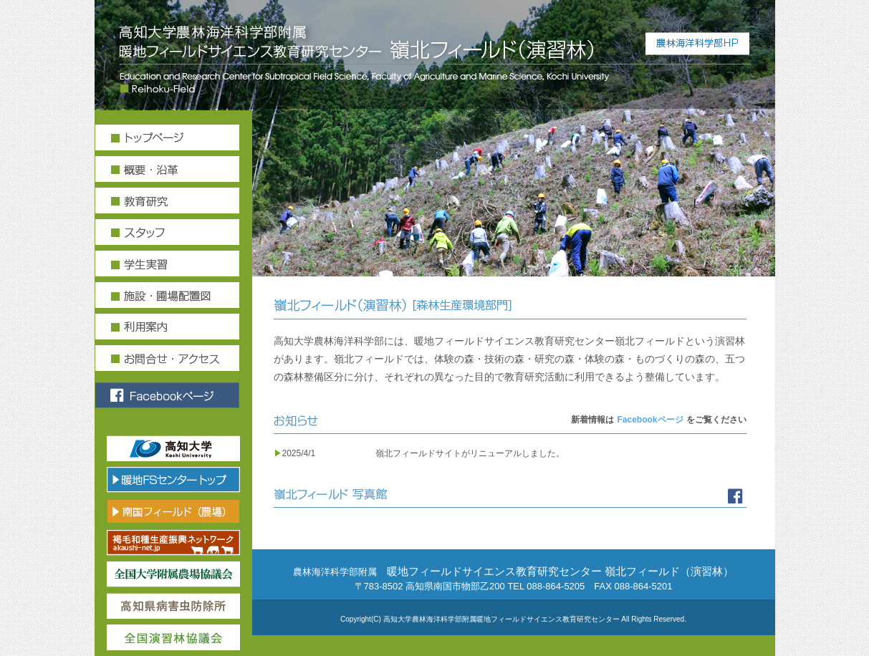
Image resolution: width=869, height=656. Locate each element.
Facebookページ (650, 420)
